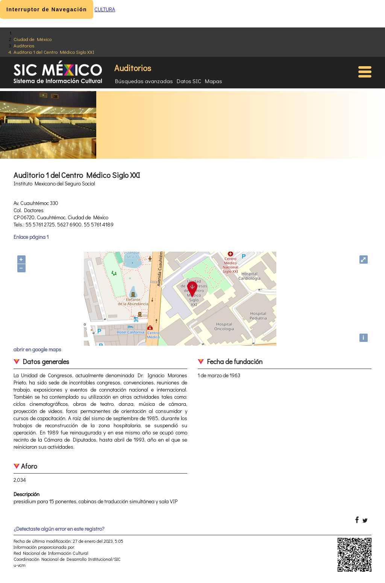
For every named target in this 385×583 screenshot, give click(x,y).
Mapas (213, 81)
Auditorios (24, 45)
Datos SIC (189, 81)
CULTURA (104, 9)
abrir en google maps (37, 349)
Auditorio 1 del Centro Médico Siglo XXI (54, 52)
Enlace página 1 (31, 236)
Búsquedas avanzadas (144, 81)
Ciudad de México (33, 39)
